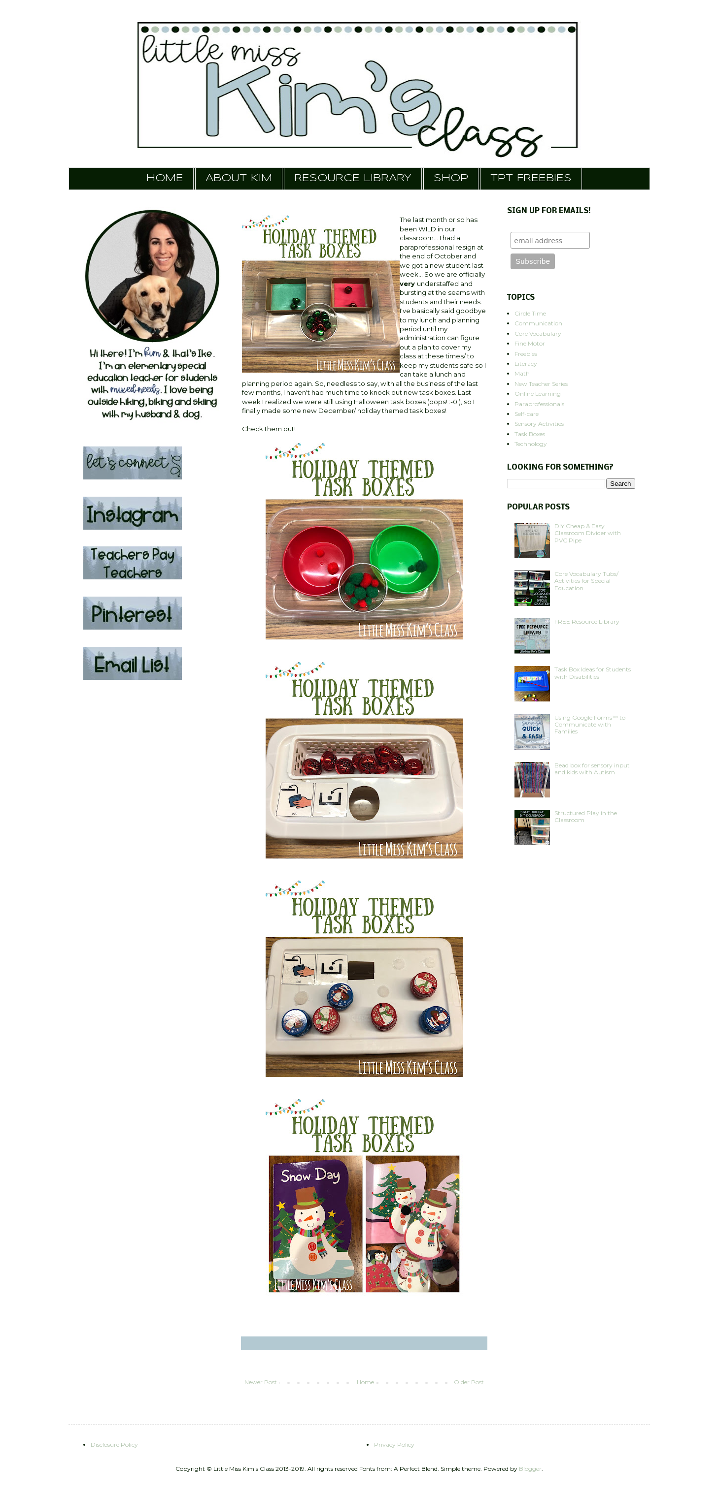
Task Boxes (529, 434)
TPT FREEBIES (531, 178)
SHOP (451, 178)
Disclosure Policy (114, 1444)
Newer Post (260, 1382)
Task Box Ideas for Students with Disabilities (592, 673)
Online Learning (537, 393)
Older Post (469, 1382)
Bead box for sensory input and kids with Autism (592, 769)
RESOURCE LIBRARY (352, 178)
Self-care (526, 413)
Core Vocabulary (537, 333)
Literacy (525, 363)
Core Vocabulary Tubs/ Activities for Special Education (586, 581)
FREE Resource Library (586, 621)
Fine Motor (529, 343)
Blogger (530, 1468)
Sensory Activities (539, 423)
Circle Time (530, 313)
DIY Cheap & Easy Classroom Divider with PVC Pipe (587, 533)
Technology (530, 443)
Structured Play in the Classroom (585, 816)
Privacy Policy (394, 1444)
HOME (164, 178)
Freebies (525, 353)
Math (522, 373)
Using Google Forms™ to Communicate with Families (589, 724)
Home (365, 1382)
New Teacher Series (541, 383)
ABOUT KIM (238, 178)
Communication (538, 323)
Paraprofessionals (539, 404)
